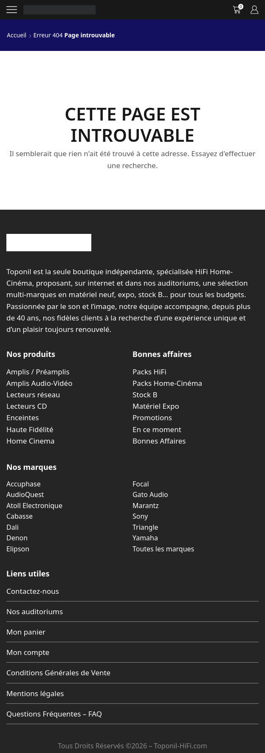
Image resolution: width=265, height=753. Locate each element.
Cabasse (19, 516)
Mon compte (27, 652)
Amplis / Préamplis (38, 371)
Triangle (145, 527)
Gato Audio (150, 494)
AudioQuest (25, 494)
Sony (140, 516)
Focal (140, 484)
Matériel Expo (155, 406)
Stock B (144, 394)
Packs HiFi (149, 371)
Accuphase (23, 484)
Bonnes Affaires (159, 441)
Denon (17, 537)
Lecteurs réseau (33, 394)
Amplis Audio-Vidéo (39, 383)
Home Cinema (30, 441)
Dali (12, 527)
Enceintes (22, 417)
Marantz (145, 505)
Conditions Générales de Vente (58, 672)
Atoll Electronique (34, 505)
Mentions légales (35, 693)
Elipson (17, 549)
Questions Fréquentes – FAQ (54, 714)
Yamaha (145, 537)
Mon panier (25, 632)
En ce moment (156, 429)
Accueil (16, 35)
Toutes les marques (163, 549)
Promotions (152, 417)
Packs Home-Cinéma (167, 383)
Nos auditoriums (34, 611)
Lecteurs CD (26, 406)
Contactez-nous (32, 591)
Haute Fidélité (30, 429)
